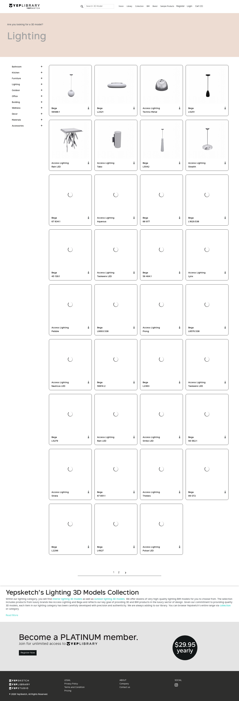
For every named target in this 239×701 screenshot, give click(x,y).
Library (129, 6)
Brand (155, 6)
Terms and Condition (74, 687)
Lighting (16, 85)
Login (189, 6)
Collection (139, 6)
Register (180, 6)
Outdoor (16, 90)
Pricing (67, 691)
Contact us (125, 687)
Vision (121, 6)
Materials (16, 120)
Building (16, 102)
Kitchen (15, 73)
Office (15, 96)
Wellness (16, 108)
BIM (148, 6)
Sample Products (167, 6)
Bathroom (16, 67)
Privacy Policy (71, 684)
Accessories (18, 126)
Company (124, 684)
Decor (15, 114)
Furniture (16, 79)
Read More (12, 615)
